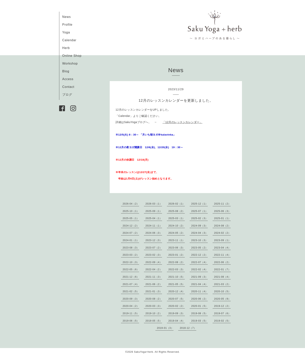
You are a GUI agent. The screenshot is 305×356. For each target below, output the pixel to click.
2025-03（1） (176, 218)
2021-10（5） (176, 277)
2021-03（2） (222, 284)
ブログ (67, 94)
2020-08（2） (153, 298)
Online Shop (72, 55)
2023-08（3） (131, 247)
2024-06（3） (153, 233)
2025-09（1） (153, 211)
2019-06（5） (131, 320)
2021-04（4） (199, 284)
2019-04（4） (176, 320)
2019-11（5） (131, 313)
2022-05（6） (131, 269)
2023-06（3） (176, 247)
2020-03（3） (153, 306)
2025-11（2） (222, 203)
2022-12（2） (199, 255)
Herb (66, 48)
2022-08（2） (176, 262)
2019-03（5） (199, 320)
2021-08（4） (222, 277)
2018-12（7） (188, 328)
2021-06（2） (153, 284)
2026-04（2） (131, 203)
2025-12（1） (199, 203)
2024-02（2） (222, 233)
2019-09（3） (176, 313)
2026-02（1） (176, 203)
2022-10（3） (131, 262)
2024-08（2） (222, 225)
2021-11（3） (153, 277)
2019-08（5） (199, 313)
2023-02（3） (153, 255)
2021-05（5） (176, 284)
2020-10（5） (222, 291)
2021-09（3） (199, 277)
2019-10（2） (153, 313)
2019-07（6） (222, 313)
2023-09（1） (222, 240)
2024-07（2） (131, 233)
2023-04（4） (222, 247)
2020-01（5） (199, 306)
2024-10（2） (176, 225)
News (66, 16)
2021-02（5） (131, 291)
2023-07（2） (153, 247)
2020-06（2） (199, 298)
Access (68, 79)
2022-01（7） (222, 269)
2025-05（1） (131, 218)
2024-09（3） (199, 225)
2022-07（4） (199, 262)
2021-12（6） (131, 277)
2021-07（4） (131, 284)
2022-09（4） (153, 262)
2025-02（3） (199, 218)
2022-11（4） (222, 255)
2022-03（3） (176, 269)
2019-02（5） (222, 320)
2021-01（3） (153, 291)
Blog (65, 71)
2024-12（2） (131, 225)
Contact (68, 86)
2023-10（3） (199, 240)
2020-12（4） (176, 291)
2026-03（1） (153, 203)
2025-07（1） (199, 211)
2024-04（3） (199, 233)
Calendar (69, 40)
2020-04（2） (131, 306)
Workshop (70, 63)
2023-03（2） (131, 255)
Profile (67, 24)
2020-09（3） (131, 298)
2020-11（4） (199, 291)
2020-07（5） (176, 298)
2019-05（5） (153, 320)
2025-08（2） (176, 211)
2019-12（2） (222, 306)
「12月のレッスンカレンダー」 (182, 122)
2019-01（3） (165, 328)
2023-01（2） (176, 255)
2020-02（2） (176, 306)
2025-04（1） (153, 218)
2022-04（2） (153, 269)
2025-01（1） (222, 218)
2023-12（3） (153, 240)
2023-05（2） (199, 247)
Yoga (66, 32)
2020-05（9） (222, 298)
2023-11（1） (176, 240)
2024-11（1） (153, 225)
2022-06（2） (222, 262)
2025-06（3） (222, 211)
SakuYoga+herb (143, 352)
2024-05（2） (176, 233)
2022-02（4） (199, 269)
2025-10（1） (131, 211)
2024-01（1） (131, 240)
